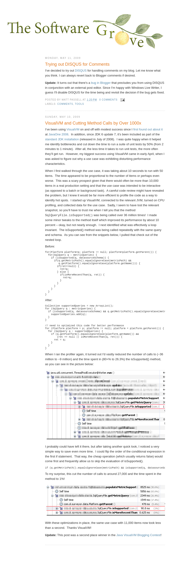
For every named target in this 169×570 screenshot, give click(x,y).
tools (79, 104)
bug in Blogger (101, 83)
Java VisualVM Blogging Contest (138, 550)
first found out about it (148, 129)
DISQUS (81, 70)
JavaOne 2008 (58, 134)
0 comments (108, 99)
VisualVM (73, 129)
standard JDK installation (62, 139)
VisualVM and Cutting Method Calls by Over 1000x (93, 123)
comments (65, 104)
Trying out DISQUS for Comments (77, 64)
